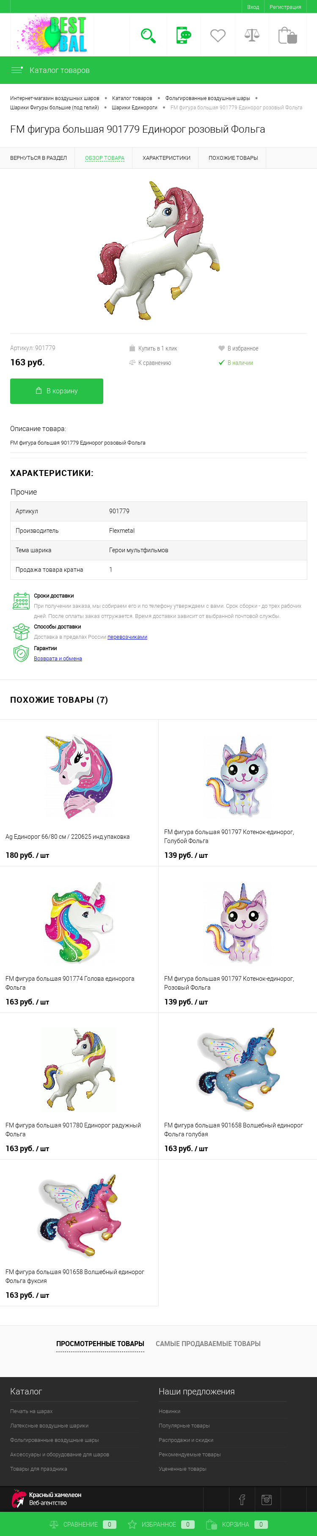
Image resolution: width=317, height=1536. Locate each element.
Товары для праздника (38, 1469)
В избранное (238, 348)
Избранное (161, 1524)
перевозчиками (127, 637)
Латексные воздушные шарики (49, 1425)
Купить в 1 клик (153, 348)
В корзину (57, 391)
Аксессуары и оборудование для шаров (59, 1454)
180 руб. (27, 855)
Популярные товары (184, 1425)
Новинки (169, 1411)
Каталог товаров (50, 70)
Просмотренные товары (100, 1343)
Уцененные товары (183, 1469)
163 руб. (27, 362)
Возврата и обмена (58, 658)
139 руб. (186, 855)
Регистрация (285, 7)
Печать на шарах (31, 1411)
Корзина (237, 1524)
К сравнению (150, 362)
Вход (253, 7)
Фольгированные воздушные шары (54, 1440)
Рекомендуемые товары (190, 1454)
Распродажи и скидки (186, 1440)
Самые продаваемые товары (208, 1343)
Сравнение (83, 1524)
